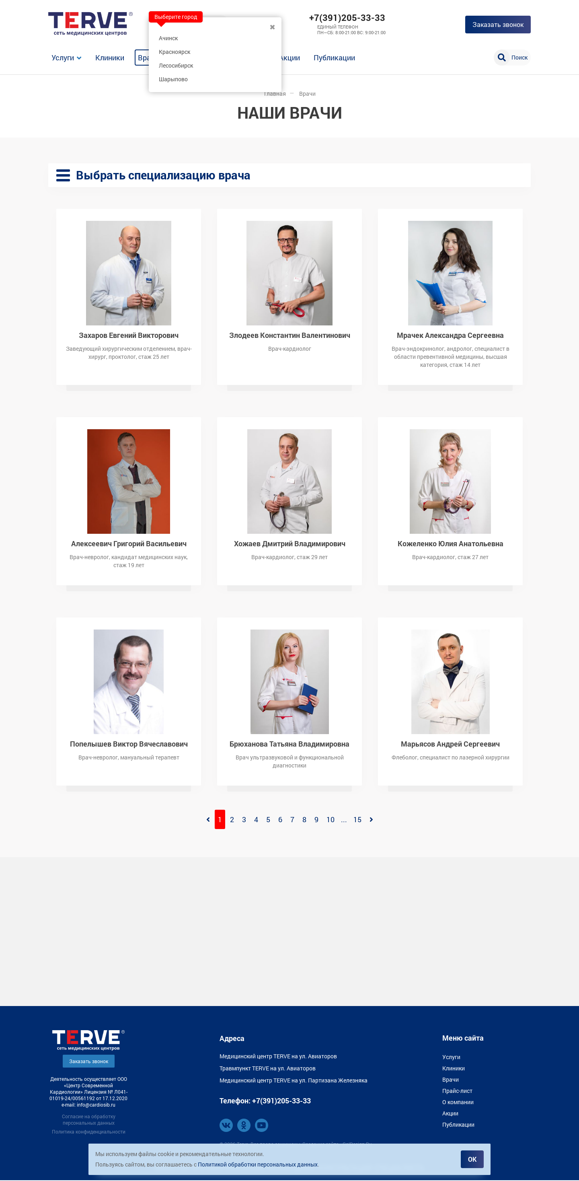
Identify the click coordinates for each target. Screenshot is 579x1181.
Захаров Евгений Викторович (129, 335)
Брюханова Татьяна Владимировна (289, 744)
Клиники (109, 57)
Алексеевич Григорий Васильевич (129, 543)
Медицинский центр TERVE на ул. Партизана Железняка (294, 1081)
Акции (289, 57)
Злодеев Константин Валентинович (289, 335)
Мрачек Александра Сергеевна (450, 335)
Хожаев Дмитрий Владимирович (289, 543)
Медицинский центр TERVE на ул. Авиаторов (278, 1057)
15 (357, 820)
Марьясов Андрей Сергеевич (450, 744)
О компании (458, 1103)
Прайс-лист (457, 1091)
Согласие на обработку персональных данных (88, 1120)
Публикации (334, 57)
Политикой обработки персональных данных (258, 1164)
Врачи (148, 57)
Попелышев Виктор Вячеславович (129, 744)
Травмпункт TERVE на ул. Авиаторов (268, 1069)
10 (330, 820)
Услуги (62, 57)
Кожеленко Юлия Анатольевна (450, 543)
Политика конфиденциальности (88, 1132)
